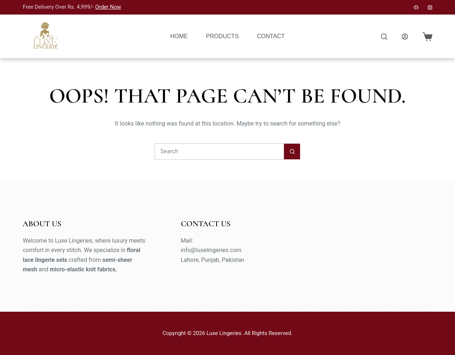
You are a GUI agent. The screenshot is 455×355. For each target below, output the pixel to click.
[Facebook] (416, 7)
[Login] (405, 36)
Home (179, 36)
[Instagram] (430, 7)
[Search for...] (219, 151)
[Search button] (292, 151)
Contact (271, 36)
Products (222, 36)
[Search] (384, 36)
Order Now (108, 7)
